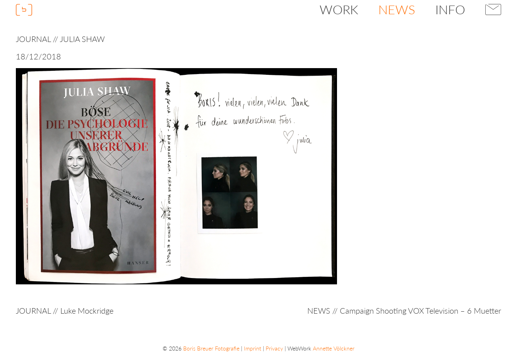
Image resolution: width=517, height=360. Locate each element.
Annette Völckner (333, 348)
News (396, 9)
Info (450, 9)
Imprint (252, 348)
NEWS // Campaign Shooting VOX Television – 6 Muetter (404, 310)
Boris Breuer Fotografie (211, 348)
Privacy (274, 348)
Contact (493, 9)
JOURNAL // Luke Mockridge (64, 310)
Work (339, 9)
